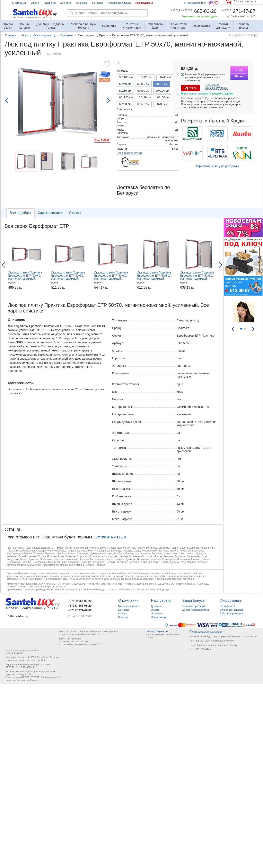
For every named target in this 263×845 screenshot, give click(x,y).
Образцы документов (157, 631)
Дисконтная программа (195, 609)
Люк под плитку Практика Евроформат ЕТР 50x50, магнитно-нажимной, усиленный (68, 277)
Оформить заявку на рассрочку (217, 166)
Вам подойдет (20, 213)
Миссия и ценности (129, 606)
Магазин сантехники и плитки (32, 17)
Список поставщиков (231, 609)
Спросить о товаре (244, 35)
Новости (123, 617)
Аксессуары (201, 25)
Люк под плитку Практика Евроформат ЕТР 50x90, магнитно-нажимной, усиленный (197, 277)
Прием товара (159, 617)
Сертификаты (227, 606)
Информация (231, 600)
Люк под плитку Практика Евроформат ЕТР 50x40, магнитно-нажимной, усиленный (25, 277)
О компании (19, 2)
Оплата (34, 2)
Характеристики (50, 213)
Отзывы (75, 213)
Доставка (65, 2)
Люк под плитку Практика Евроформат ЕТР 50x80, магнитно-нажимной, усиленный (154, 277)
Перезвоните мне (194, 2)
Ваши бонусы (193, 600)
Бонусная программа (194, 606)
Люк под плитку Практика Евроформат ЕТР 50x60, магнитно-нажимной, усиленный (111, 277)
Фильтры (243, 24)
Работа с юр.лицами (119, 2)
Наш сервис (161, 600)
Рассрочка (50, 2)
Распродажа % (144, 2)
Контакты (97, 2)
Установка (81, 2)
